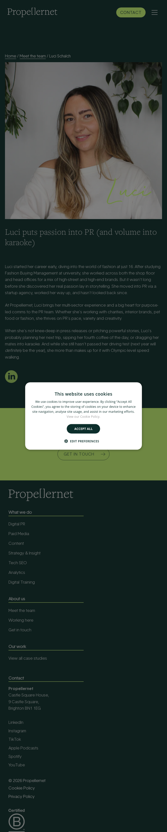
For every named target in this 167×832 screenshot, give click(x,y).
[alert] (83, 416)
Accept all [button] (83, 428)
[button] (83, 440)
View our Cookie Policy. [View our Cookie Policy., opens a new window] (83, 416)
